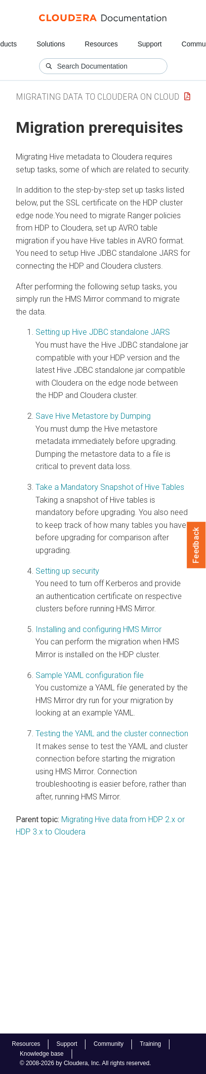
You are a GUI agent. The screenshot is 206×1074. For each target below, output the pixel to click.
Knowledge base (42, 1053)
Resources (101, 44)
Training (150, 1043)
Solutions (51, 44)
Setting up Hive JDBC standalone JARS (103, 332)
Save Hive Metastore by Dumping (93, 416)
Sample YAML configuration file (90, 675)
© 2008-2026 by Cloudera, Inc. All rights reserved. (85, 1063)
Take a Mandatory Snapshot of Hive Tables (110, 487)
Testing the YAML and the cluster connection (112, 733)
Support (149, 44)
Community (108, 1043)
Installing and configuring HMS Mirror (99, 629)
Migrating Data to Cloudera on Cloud (97, 96)
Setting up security (67, 571)
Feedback (196, 545)
